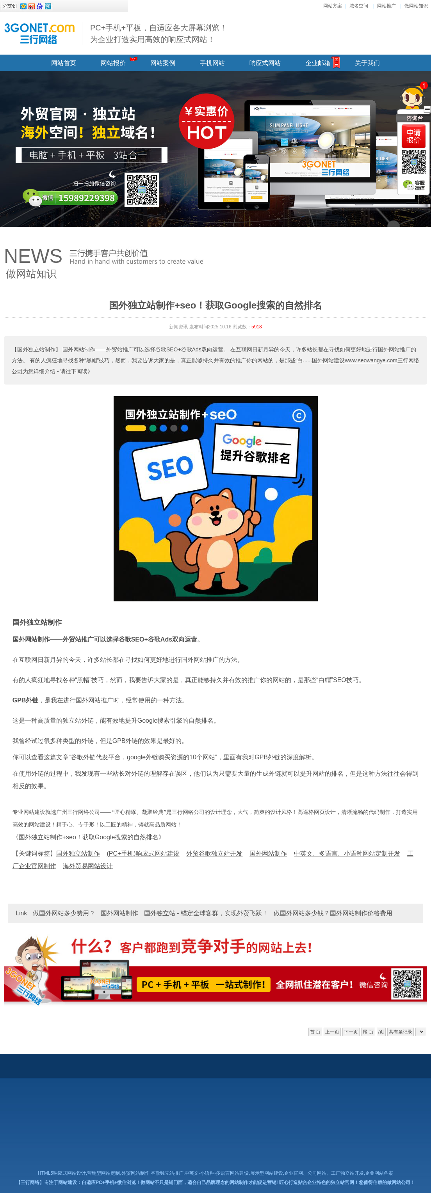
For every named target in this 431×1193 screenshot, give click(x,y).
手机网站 (212, 63)
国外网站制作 (119, 913)
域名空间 (358, 6)
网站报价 (113, 63)
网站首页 (63, 63)
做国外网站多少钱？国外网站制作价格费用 (333, 913)
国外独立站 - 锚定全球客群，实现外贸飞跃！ (206, 913)
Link (21, 913)
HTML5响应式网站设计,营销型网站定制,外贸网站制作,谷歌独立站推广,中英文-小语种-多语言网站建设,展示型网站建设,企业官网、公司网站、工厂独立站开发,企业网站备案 (216, 1173)
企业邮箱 (317, 63)
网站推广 (386, 6)
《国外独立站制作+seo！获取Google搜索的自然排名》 (88, 837)
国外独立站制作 (37, 622)
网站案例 (162, 63)
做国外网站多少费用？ (64, 913)
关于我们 (367, 63)
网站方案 (332, 6)
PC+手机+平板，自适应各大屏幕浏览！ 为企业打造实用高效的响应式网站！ (158, 33)
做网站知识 (416, 6)
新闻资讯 (178, 327)
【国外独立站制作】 (36, 349)
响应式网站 (265, 63)
